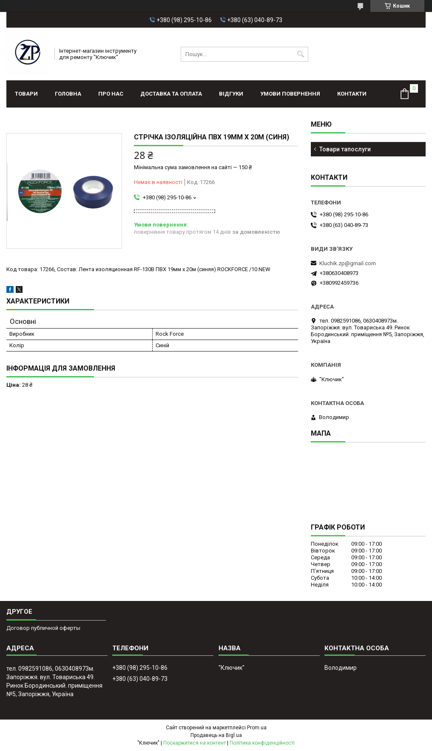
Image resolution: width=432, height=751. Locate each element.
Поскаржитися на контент (194, 743)
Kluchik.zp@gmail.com (347, 263)
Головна (68, 94)
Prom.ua (257, 728)
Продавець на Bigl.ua (216, 735)
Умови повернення (290, 94)
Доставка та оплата (171, 94)
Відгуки (231, 94)
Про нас (110, 94)
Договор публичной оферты (43, 628)
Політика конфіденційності (262, 743)
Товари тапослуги (345, 149)
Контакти (352, 94)
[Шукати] (300, 54)
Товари (26, 94)
